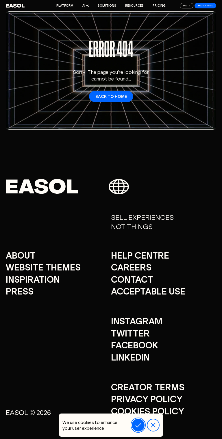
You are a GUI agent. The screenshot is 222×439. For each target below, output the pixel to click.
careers (131, 267)
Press (20, 291)
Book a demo (205, 5)
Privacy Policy (146, 398)
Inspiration (33, 279)
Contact (132, 279)
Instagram (136, 320)
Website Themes (43, 267)
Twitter (130, 333)
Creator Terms (147, 387)
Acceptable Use (148, 291)
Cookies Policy (147, 411)
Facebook (134, 345)
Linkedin (130, 357)
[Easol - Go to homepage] (15, 5)
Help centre (140, 255)
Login (186, 5)
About (21, 255)
